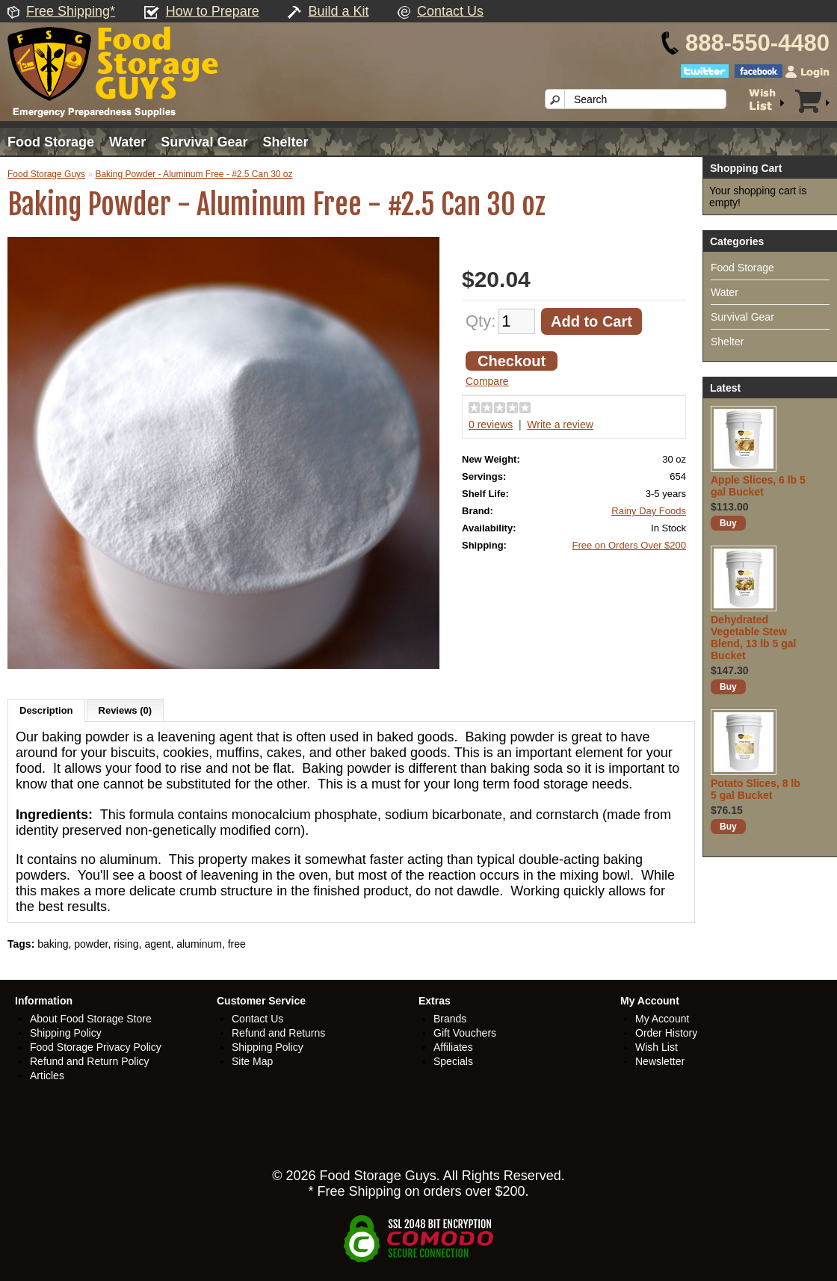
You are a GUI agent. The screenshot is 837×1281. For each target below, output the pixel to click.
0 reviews (491, 424)
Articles (47, 1075)
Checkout (512, 361)
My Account (662, 1019)
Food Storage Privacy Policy (95, 1047)
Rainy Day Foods (648, 510)
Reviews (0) (125, 710)
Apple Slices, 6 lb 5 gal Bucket (758, 486)
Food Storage (50, 142)
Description (46, 710)
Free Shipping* (70, 11)
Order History (666, 1033)
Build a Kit (338, 11)
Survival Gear (204, 142)
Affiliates (453, 1047)
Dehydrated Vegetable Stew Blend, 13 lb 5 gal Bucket (753, 637)
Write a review (560, 424)
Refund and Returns (278, 1033)
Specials (453, 1061)
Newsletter (660, 1061)
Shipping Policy (66, 1033)
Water (127, 142)
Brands (449, 1019)
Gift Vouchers (464, 1033)
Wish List (656, 1047)
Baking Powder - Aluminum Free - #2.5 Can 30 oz (193, 174)
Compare (487, 381)
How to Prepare (212, 11)
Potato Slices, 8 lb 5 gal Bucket (755, 789)
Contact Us (450, 11)
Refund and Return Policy (89, 1061)
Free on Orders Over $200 (629, 545)
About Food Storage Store (91, 1019)
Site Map (252, 1061)
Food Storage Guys (46, 174)
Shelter (285, 142)
